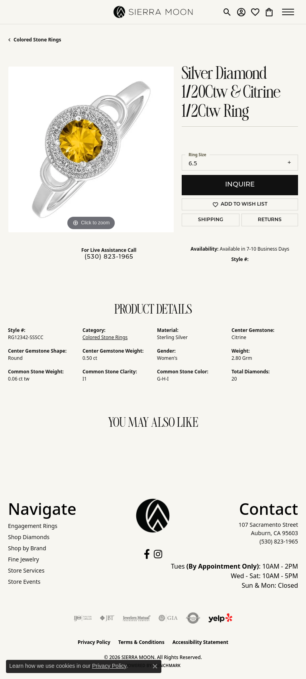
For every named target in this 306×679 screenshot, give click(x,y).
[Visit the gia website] (168, 618)
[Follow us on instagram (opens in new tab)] (158, 554)
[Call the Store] (278, 541)
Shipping (210, 220)
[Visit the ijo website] (83, 618)
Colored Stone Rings (37, 39)
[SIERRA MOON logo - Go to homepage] (153, 12)
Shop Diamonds (28, 537)
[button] (227, 12)
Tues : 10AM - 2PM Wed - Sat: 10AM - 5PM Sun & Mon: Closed (234, 576)
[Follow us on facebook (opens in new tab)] (147, 554)
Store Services (26, 570)
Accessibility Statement (200, 642)
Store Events (24, 581)
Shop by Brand (27, 548)
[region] (91, 149)
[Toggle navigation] (290, 12)
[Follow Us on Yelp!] (220, 618)
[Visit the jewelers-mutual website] (136, 618)
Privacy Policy (94, 642)
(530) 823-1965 (108, 257)
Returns (270, 220)
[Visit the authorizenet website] (193, 618)
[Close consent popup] (155, 666)
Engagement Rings (32, 526)
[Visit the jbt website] (107, 618)
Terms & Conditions (141, 642)
